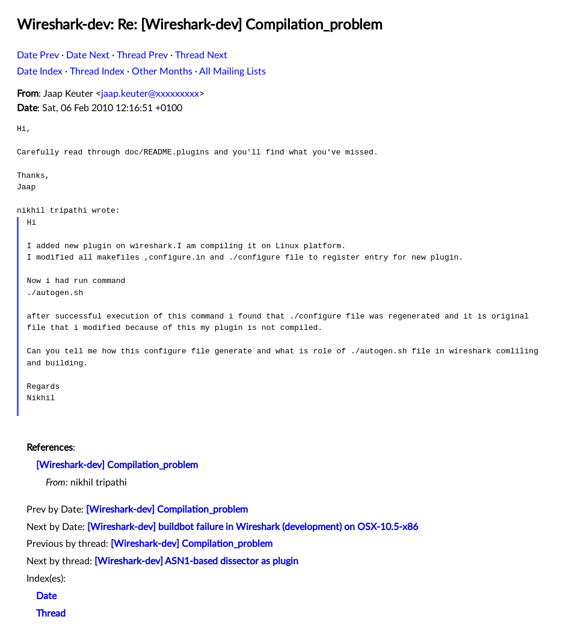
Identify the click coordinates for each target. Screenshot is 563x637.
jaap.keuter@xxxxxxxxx (150, 94)
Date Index (40, 71)
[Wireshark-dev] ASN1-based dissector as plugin (196, 561)
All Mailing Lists (232, 71)
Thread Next (201, 55)
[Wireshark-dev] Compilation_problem (117, 465)
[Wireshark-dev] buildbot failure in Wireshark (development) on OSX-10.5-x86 (252, 527)
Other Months (162, 71)
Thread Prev (142, 55)
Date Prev (38, 55)
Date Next (87, 55)
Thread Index (97, 71)
